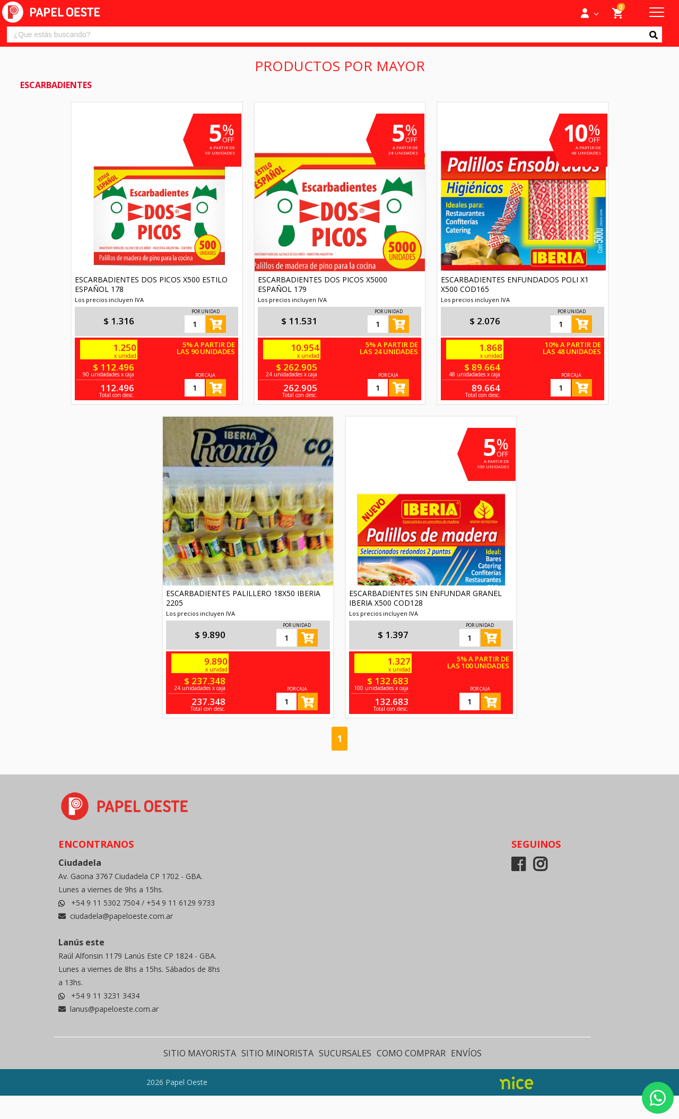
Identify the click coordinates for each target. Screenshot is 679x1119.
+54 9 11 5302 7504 (106, 903)
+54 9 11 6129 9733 (180, 903)
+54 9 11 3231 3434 (105, 996)
